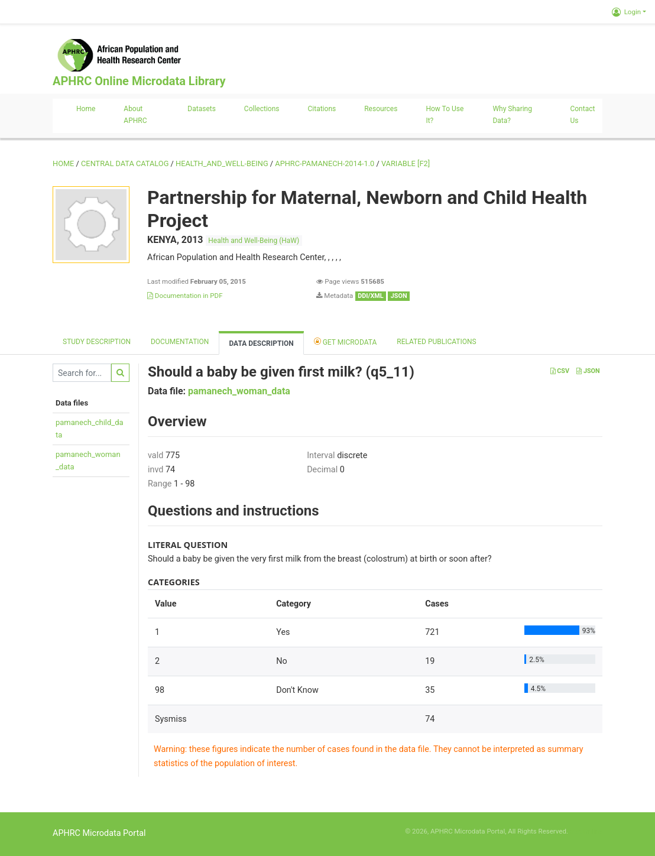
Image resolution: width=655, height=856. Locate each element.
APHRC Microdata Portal (99, 833)
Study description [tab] (97, 342)
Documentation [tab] (180, 342)
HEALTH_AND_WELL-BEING (222, 163)
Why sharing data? (512, 115)
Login (626, 12)
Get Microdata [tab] (345, 341)
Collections (262, 109)
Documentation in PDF (185, 295)
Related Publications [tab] (436, 342)
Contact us (582, 115)
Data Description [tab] (261, 343)
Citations (322, 109)
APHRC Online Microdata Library (139, 81)
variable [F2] (405, 163)
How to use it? (444, 115)
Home (85, 109)
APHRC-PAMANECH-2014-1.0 (324, 163)
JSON (587, 371)
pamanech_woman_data (239, 391)
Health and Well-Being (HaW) (253, 240)
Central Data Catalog (124, 163)
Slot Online (586, 831)
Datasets (201, 109)
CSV (559, 371)
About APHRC (135, 115)
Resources (380, 109)
